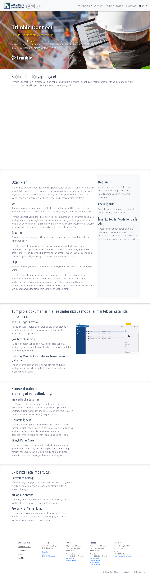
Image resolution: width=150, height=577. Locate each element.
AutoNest (21, 554)
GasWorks (22, 551)
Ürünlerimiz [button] (84, 5)
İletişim (119, 5)
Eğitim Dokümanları (48, 556)
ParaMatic (22, 558)
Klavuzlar (45, 554)
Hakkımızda (131, 5)
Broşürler (45, 552)
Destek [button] (97, 5)
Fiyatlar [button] (108, 5)
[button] (143, 5)
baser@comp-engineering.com (123, 556)
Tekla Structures (24, 547)
